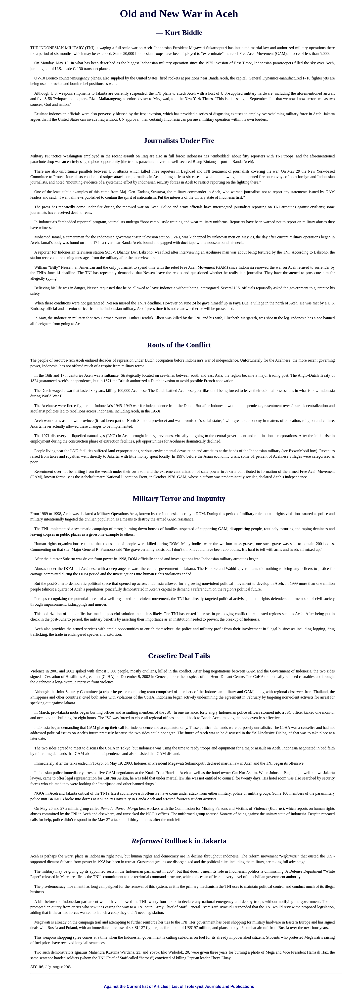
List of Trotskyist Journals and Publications (213, 986)
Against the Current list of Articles (136, 986)
